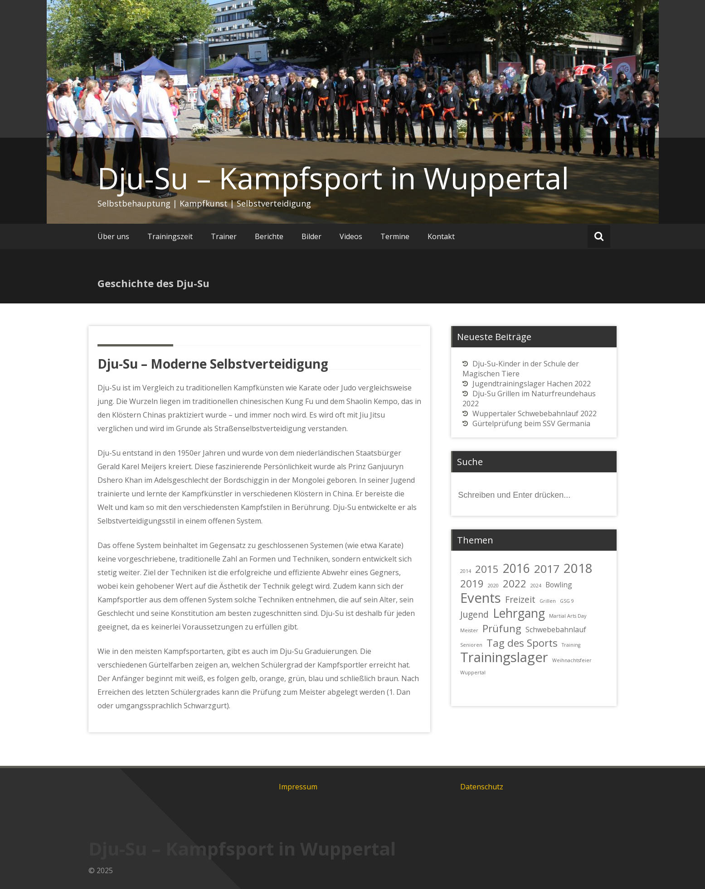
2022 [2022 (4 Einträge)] (514, 583)
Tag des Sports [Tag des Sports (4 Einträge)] (522, 642)
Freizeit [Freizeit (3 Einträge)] (520, 599)
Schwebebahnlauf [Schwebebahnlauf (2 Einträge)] (555, 629)
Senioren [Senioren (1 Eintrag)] (471, 645)
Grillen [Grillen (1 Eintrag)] (548, 601)
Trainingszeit (170, 236)
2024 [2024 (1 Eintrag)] (535, 585)
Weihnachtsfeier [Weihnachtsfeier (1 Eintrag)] (572, 660)
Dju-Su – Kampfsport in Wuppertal (333, 178)
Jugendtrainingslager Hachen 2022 (531, 384)
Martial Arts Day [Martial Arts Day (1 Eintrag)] (567, 616)
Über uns (113, 236)
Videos (351, 236)
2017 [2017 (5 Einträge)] (546, 568)
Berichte (269, 236)
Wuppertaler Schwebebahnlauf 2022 (534, 413)
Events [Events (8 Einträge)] (480, 598)
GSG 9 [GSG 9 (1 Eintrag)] (567, 601)
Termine (394, 236)
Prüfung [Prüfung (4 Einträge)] (501, 628)
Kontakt (441, 236)
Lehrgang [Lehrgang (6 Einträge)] (519, 613)
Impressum (298, 787)
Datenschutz (481, 787)
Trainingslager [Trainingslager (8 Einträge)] (504, 657)
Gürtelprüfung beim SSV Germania (531, 423)
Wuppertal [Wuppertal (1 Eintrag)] (473, 672)
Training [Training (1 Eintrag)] (571, 645)
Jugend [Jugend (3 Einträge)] (474, 614)
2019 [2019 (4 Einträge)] (472, 583)
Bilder (311, 236)
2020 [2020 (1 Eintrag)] (493, 585)
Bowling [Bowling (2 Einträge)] (558, 585)
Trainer (224, 236)
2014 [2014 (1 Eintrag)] (465, 571)
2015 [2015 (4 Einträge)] (487, 569)
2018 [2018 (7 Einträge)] (578, 568)
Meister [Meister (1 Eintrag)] (469, 630)
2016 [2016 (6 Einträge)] (516, 568)
